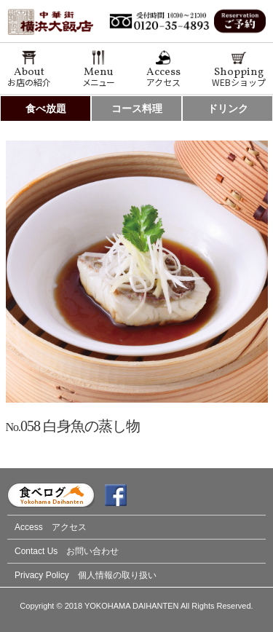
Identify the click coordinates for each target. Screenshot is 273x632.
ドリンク (227, 108)
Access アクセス (51, 527)
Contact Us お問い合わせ (67, 551)
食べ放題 (45, 108)
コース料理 (136, 108)
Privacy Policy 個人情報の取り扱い (86, 575)
